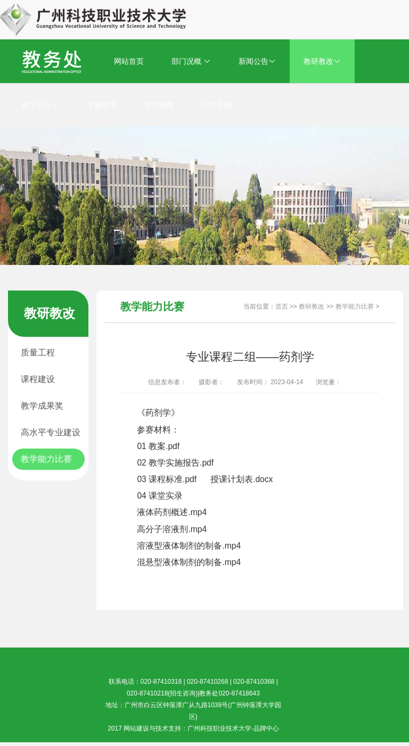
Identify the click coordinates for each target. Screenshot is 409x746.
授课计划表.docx (241, 479)
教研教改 (322, 61)
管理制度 (159, 105)
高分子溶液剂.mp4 (172, 529)
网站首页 (129, 61)
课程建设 (38, 379)
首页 (281, 306)
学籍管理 (102, 105)
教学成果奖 (42, 405)
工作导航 (217, 105)
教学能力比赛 (46, 458)
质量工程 (38, 352)
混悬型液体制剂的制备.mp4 (189, 562)
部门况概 (191, 61)
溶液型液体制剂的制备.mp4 (189, 545)
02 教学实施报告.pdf (175, 462)
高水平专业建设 (50, 432)
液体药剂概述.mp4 (172, 512)
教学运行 (40, 105)
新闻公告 (257, 61)
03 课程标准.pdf (167, 479)
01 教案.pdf (158, 446)
